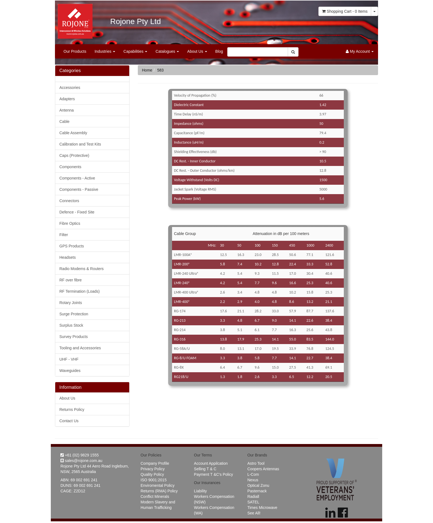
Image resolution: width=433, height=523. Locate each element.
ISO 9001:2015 (154, 480)
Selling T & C (205, 469)
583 (160, 70)
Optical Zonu (258, 485)
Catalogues (167, 51)
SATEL (253, 502)
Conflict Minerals (155, 496)
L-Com (253, 474)
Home (147, 70)
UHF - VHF (68, 359)
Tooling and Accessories (80, 348)
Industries (104, 51)
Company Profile (155, 463)
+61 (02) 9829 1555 (79, 455)
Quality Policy (152, 474)
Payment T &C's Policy (213, 474)
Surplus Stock (71, 325)
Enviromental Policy (158, 485)
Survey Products (73, 336)
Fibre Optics (69, 223)
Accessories (69, 87)
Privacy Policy (153, 469)
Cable (64, 121)
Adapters (67, 99)
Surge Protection (73, 314)
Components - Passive (78, 189)
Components (70, 167)
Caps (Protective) (74, 155)
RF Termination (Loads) (79, 291)
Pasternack (257, 491)
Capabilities (135, 51)
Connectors (69, 201)
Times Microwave (262, 507)
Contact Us (68, 421)
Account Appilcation (211, 463)
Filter (63, 235)
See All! (253, 513)
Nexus (252, 480)
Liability (200, 491)
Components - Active (77, 178)
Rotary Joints (70, 302)
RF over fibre (70, 280)
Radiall (253, 496)
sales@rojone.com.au (81, 460)
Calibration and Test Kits (80, 144)
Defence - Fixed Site (76, 212)
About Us (197, 51)
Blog (219, 51)
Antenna (66, 110)
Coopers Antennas (263, 469)
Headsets (67, 257)
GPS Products (71, 246)
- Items (345, 11)
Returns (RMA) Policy (159, 491)
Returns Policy (71, 409)
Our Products (75, 51)
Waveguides (70, 370)
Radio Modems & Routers (81, 268)
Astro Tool (256, 463)
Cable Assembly (73, 133)
